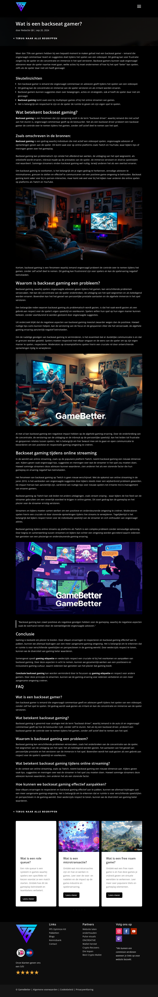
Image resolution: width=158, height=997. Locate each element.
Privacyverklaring (84, 989)
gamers (39, 53)
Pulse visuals (89, 936)
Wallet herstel (90, 943)
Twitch (36, 181)
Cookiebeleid (66, 989)
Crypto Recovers (91, 947)
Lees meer (28, 898)
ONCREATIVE (89, 940)
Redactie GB (27, 30)
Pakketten (54, 932)
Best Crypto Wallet (92, 954)
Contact (53, 943)
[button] (79, 910)
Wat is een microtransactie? (75, 860)
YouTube (48, 181)
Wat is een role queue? (30, 860)
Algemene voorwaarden (45, 989)
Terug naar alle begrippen (36, 38)
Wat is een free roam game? (121, 860)
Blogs (52, 936)
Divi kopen (88, 951)
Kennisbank (55, 940)
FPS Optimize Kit (57, 929)
